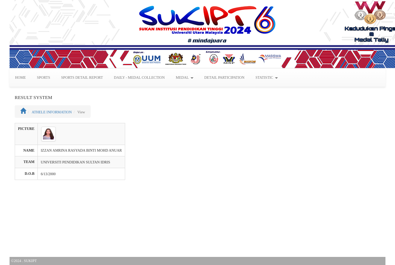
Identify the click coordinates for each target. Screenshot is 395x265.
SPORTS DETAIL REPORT (82, 77)
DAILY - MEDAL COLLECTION (139, 77)
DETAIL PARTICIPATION (224, 77)
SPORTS (43, 77)
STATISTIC (267, 77)
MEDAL (184, 77)
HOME (20, 77)
